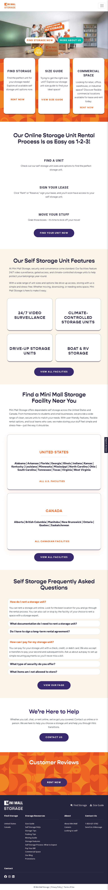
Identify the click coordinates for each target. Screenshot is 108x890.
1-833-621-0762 (91, 823)
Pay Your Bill (30, 848)
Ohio (92, 466)
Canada (54, 510)
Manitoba (54, 521)
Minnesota (45, 466)
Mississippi (60, 466)
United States (54, 452)
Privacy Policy (56, 887)
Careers (67, 827)
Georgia (56, 463)
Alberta (19, 521)
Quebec (44, 525)
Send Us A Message (93, 827)
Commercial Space (33, 852)
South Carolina (26, 469)
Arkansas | (33, 463)
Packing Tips (30, 834)
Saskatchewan (60, 525)
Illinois (67, 463)
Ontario (88, 521)
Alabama (19, 463)
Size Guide (29, 823)
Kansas (88, 463)
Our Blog (29, 855)
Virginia (67, 469)
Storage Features (32, 841)
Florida (45, 463)
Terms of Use (69, 887)
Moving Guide (31, 837)
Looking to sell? (71, 831)
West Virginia (82, 469)
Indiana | (78, 463)
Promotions (30, 859)
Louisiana (31, 466)
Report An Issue (106, 445)
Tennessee (44, 469)
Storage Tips (30, 831)
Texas (56, 469)
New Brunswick (71, 521)
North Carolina (78, 466)
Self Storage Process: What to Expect (41, 844)
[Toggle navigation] (102, 5)
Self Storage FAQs (33, 827)
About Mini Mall (70, 823)
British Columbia (35, 521)
